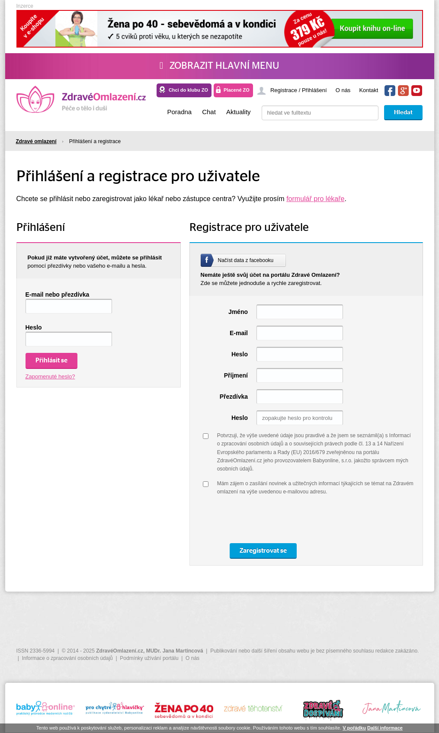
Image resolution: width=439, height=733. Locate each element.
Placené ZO (237, 90)
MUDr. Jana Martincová (174, 651)
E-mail (239, 333)
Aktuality (238, 111)
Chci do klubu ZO (188, 90)
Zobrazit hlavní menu (219, 66)
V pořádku (354, 727)
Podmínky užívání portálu (149, 658)
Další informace (385, 727)
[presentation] (283, 520)
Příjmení (236, 375)
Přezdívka (234, 396)
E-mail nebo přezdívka (58, 294)
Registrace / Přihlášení (298, 90)
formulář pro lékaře (315, 198)
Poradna (179, 111)
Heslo (34, 327)
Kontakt (368, 90)
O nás (343, 90)
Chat (209, 111)
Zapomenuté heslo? (50, 376)
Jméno (238, 311)
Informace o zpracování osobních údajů (67, 658)
